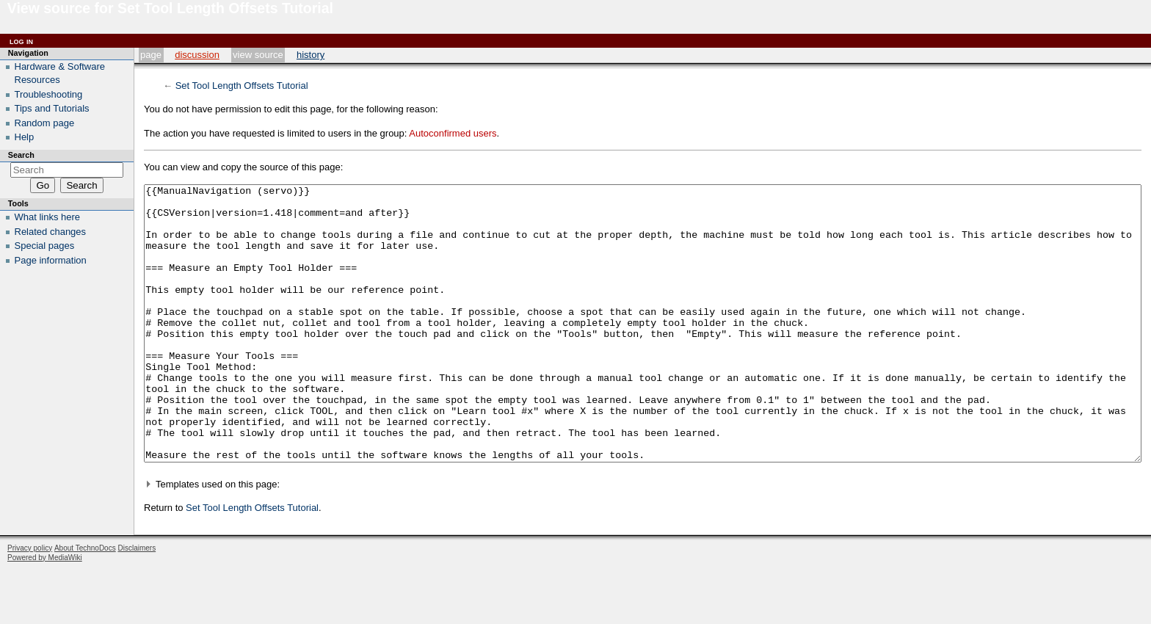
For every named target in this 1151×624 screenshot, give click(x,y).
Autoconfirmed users (452, 133)
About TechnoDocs (85, 603)
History (310, 54)
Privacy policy (29, 603)
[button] (642, 539)
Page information (51, 260)
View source (258, 54)
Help (25, 136)
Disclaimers (136, 603)
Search (21, 154)
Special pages (45, 245)
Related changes (51, 231)
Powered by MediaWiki (44, 613)
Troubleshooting (49, 94)
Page (150, 54)
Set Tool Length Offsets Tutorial (241, 85)
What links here (48, 216)
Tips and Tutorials (52, 108)
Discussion (197, 54)
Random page (45, 122)
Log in (21, 40)
